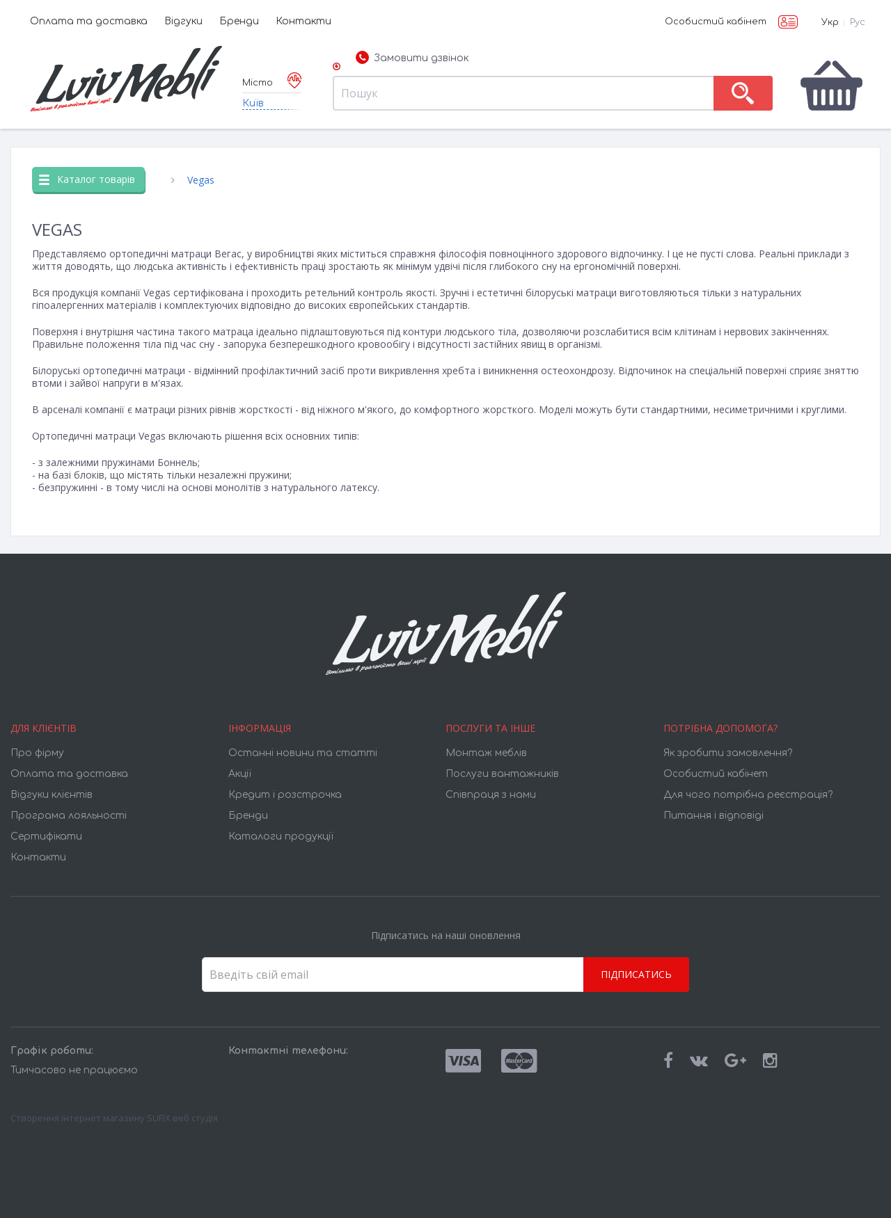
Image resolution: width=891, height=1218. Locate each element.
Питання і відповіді (713, 815)
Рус (857, 22)
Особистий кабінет (715, 21)
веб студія (195, 1118)
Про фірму (37, 753)
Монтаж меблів (486, 753)
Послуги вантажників (502, 774)
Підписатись (636, 974)
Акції (239, 774)
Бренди (239, 21)
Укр (830, 22)
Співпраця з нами (491, 795)
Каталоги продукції (280, 836)
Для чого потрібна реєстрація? (748, 795)
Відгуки (183, 21)
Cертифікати (46, 836)
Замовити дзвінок (412, 58)
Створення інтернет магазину (77, 1118)
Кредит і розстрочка (285, 795)
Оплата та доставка (89, 21)
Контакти (303, 21)
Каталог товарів (87, 179)
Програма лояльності (68, 815)
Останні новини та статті (302, 753)
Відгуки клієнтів (51, 795)
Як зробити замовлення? (727, 753)
